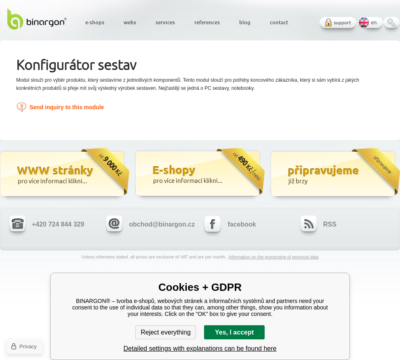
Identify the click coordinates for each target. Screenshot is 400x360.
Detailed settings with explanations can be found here (200, 348)
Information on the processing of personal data (273, 256)
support (342, 22)
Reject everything (166, 332)
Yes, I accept (234, 332)
